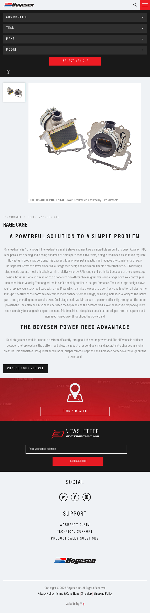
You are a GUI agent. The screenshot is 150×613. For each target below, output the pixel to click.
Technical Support (75, 532)
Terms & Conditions (67, 594)
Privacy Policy (46, 594)
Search (135, 5)
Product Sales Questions (75, 538)
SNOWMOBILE (12, 217)
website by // (74, 604)
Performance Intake (44, 217)
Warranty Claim (75, 525)
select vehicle (76, 61)
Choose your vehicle (25, 368)
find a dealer (75, 410)
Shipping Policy (103, 594)
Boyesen (24, 5)
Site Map (86, 594)
